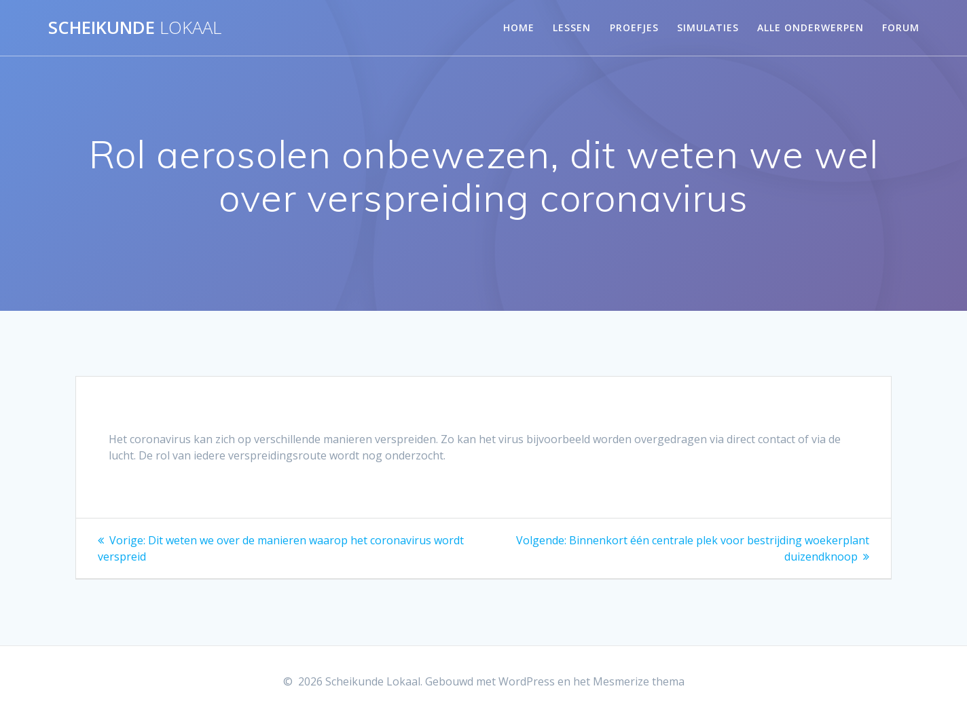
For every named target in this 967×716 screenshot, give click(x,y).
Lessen (572, 27)
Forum (900, 27)
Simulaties (708, 27)
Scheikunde (134, 28)
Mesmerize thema (639, 681)
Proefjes (634, 27)
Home (518, 27)
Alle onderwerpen (810, 27)
